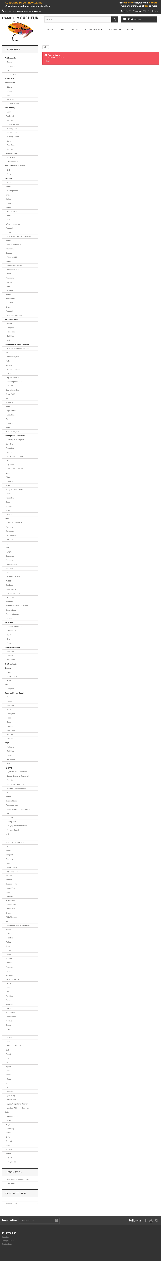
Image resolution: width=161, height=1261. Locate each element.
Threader (9, 896)
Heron (8, 971)
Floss (8, 1029)
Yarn (8, 863)
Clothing (8, 178)
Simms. (9, 241)
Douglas (9, 506)
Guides (9, 112)
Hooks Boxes (11, 1017)
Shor (8, 639)
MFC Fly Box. (11, 631)
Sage (8, 502)
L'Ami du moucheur (13, 245)
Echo (8, 485)
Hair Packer (10, 900)
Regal (8, 1124)
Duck (8, 946)
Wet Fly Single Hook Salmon (17, 606)
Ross (8, 718)
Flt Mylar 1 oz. (11, 1100)
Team (61, 29)
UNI (7, 834)
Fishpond (10, 328)
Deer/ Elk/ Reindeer (13, 1046)
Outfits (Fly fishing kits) (15, 440)
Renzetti (9, 1141)
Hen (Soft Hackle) (13, 979)
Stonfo (8, 1154)
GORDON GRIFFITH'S (15, 842)
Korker (8, 199)
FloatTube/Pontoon (12, 647)
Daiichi (8, 1008)
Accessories (10, 83)
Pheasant (9, 967)
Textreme (9, 859)
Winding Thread (12, 137)
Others (9, 87)
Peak (8, 1145)
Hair (8, 1042)
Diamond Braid (11, 801)
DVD (8, 170)
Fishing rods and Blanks (15, 436)
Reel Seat (10, 145)
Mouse (8, 573)
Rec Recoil (10, 116)
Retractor (10, 99)
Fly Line (9, 386)
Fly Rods (10, 465)
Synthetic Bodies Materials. (17, 788)
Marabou (9, 975)
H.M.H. (8, 930)
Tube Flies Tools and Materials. (18, 925)
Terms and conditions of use (18, 1179)
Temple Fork (10, 158)
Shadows (10, 597)
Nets (6, 685)
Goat (8, 1071)
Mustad (9, 988)
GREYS (9, 739)
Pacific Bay (10, 120)
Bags (7, 743)
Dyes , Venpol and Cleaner (17, 1104)
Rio (7, 353)
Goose (8, 950)
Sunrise (9, 1133)
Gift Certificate (11, 664)
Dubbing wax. (11, 822)
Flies (7, 519)
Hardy (9, 710)
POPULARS (9, 79)
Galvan (9, 701)
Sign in (155, 11)
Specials (131, 29)
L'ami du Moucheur (14, 523)
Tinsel (9, 1079)
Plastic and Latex (12, 805)
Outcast (9, 656)
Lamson (9, 452)
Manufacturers (15, 1193)
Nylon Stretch (11, 867)
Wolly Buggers (11, 564)
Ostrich (8, 954)
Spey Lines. (11, 415)
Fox (7, 1062)
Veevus (9, 851)
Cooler (9, 62)
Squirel (8, 1067)
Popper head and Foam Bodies (18, 809)
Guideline (9, 203)
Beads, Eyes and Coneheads (17, 776)
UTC (7, 793)
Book (8, 174)
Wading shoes (12, 191)
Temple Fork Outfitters (14, 456)
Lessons (74, 29)
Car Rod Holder (12, 104)
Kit (7, 921)
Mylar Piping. (11, 1096)
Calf (7, 1050)
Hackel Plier (10, 888)
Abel (8, 697)
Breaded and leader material (17, 348)
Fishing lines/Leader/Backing (17, 344)
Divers (8, 913)
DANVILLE (10, 838)
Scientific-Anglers (12, 357)
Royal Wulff (10, 394)
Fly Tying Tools (12, 871)
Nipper (9, 91)
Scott (8, 510)
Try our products (93, 29)
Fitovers (9, 672)
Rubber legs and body (15, 784)
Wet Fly (9, 581)
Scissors (9, 876)
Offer (50, 29)
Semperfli (9, 855)
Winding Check (12, 128)
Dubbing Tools (11, 884)
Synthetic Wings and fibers (17, 772)
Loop (8, 473)
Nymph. (9, 552)
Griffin (8, 1137)
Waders (9, 290)
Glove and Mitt (12, 257)
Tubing (8, 813)
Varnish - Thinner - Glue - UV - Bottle (17, 1110)
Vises (8, 1120)
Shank (8, 1025)
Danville (9, 1037)
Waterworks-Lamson (14, 265)
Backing (9, 373)
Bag (8, 70)
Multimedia (115, 29)
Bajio (8, 681)
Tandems (9, 527)
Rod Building (10, 108)
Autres (9, 618)
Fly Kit (9, 1158)
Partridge (9, 996)
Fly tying (8, 768)
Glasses (8, 668)
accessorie (10, 660)
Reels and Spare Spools (15, 693)
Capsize (9, 232)
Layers (9, 282)
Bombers (9, 585)
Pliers (8, 95)
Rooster (9, 959)
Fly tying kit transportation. (16, 826)
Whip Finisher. (11, 917)
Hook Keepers (12, 133)
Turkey (8, 942)
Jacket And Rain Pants (15, 270)
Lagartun (9, 1091)
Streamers (10, 531)
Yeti (8, 340)
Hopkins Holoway (12, 124)
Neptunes (10, 539)
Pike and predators (13, 369)
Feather (9, 938)
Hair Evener (10, 909)
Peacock (9, 963)
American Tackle (12, 153)
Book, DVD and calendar (15, 166)
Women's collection (14, 315)
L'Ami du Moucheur (13, 224)
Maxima (9, 365)
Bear (7, 1058)
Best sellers (7, 1244)
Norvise (9, 1149)
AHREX (9, 1021)
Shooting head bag (14, 382)
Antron (8, 797)
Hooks (9, 984)
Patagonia (10, 228)
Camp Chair (11, 75)
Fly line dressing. (13, 378)
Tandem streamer (12, 614)
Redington (10, 448)
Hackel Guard (11, 905)
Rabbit (8, 1054)
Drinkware (10, 66)
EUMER (9, 934)
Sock (8, 182)
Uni (7, 1033)
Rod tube (10, 461)
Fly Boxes (9, 622)
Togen (8, 1000)
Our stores (11, 1183)
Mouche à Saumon (13, 577)
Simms (8, 187)
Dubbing (9, 817)
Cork (8, 141)
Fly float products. (13, 593)
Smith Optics (11, 676)
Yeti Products (10, 58)
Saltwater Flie (11, 589)
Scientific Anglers (12, 431)
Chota (8, 195)
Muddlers (9, 568)
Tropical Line (11, 411)
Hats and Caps (12, 211)
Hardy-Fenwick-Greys (14, 490)
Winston (9, 477)
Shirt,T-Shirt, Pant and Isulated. (18, 236)
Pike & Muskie (11, 535)
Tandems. (9, 560)
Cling (8, 643)
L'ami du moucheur (14, 627)
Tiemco (8, 992)
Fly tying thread (12, 830)
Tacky (8, 635)
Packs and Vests (11, 319)
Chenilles (10, 780)
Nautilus (9, 734)
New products (8, 1241)
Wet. (7, 548)
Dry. (7, 544)
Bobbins (9, 880)
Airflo (8, 361)
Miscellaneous (12, 162)
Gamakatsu (10, 1013)
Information (14, 1172)
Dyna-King (10, 1129)
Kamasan (9, 1004)
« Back (47, 61)
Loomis (8, 220)
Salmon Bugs (11, 610)
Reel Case (10, 730)
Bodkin (8, 892)
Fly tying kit (11, 1162)
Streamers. (10, 556)
